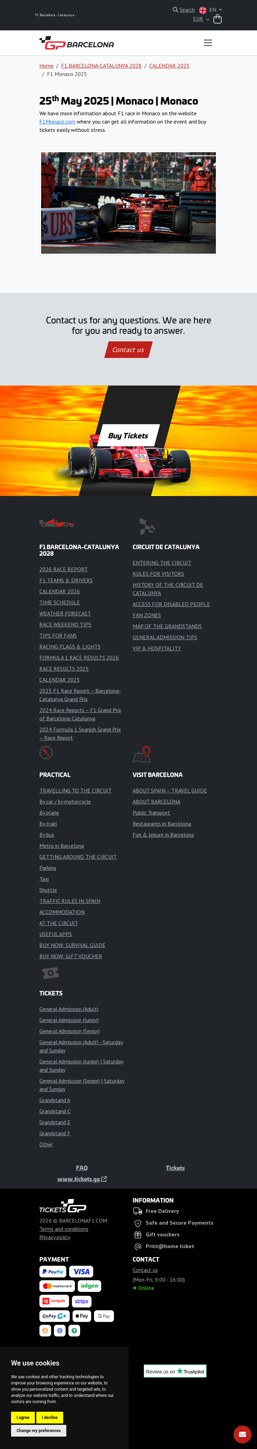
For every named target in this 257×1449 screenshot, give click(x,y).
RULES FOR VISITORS (158, 573)
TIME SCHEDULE (59, 602)
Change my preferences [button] (39, 1430)
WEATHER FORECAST (65, 613)
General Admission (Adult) (68, 1008)
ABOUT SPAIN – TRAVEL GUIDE (170, 790)
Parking (47, 867)
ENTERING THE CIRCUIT (162, 562)
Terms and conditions (63, 1228)
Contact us (128, 349)
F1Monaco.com (57, 121)
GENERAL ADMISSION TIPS (165, 637)
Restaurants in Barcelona (162, 823)
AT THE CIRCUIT (58, 923)
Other (46, 1144)
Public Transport (151, 812)
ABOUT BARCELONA (156, 801)
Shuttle (48, 889)
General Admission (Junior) (69, 1020)
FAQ (82, 1168)
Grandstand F (54, 1133)
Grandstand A (54, 1100)
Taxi (44, 878)
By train (48, 823)
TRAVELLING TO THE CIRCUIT (75, 790)
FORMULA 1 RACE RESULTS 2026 (79, 657)
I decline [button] (50, 1417)
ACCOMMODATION (62, 911)
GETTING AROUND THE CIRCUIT (78, 856)
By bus (46, 834)
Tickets (175, 1168)
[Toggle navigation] (208, 43)
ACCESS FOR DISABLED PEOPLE (171, 604)
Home (46, 65)
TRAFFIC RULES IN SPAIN (69, 900)
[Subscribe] (242, 1434)
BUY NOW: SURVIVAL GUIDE (72, 945)
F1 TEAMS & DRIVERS (66, 580)
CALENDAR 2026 (59, 591)
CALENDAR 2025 (169, 65)
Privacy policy (54, 1237)
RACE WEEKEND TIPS (65, 624)
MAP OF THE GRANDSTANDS (167, 626)
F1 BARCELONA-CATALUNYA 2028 (101, 65)
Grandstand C (54, 1111)
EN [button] (208, 10)
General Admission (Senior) (69, 1031)
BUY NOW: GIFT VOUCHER (70, 956)
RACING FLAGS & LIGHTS (70, 646)
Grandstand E (54, 1122)
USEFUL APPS (55, 934)
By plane (49, 812)
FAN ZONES (147, 615)
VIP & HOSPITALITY (157, 648)
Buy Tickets (128, 435)
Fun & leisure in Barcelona (163, 834)
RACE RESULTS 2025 (64, 668)
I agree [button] (23, 1417)
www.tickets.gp (82, 1179)
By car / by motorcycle (65, 801)
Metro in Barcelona (61, 845)
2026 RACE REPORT (63, 569)
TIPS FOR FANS (58, 635)
